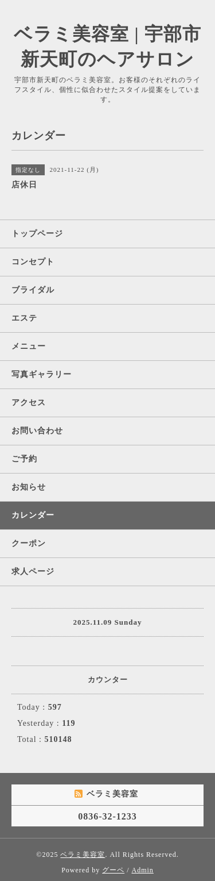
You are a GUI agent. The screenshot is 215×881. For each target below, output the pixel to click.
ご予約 (24, 459)
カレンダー (32, 515)
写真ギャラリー (41, 374)
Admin (143, 870)
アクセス (28, 402)
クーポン (28, 543)
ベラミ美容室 (82, 855)
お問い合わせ (37, 430)
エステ (24, 318)
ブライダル (32, 290)
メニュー (28, 346)
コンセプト (32, 261)
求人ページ (32, 571)
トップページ (37, 233)
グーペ (113, 870)
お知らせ (28, 487)
